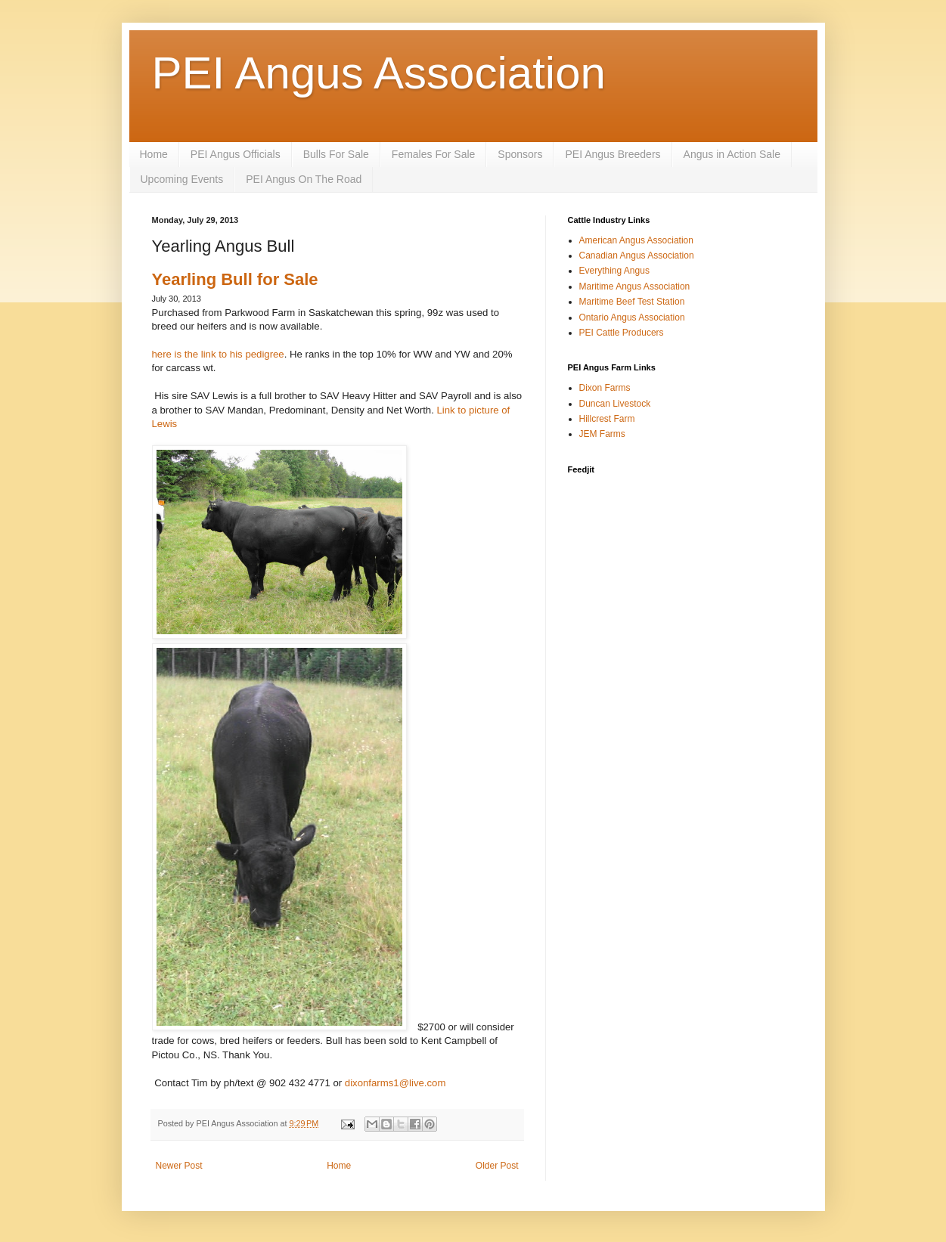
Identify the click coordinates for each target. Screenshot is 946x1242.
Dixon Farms (605, 388)
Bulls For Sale (336, 154)
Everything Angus (614, 270)
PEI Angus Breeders (612, 154)
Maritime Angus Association (634, 286)
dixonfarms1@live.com (395, 1083)
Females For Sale (433, 154)
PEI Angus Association (379, 73)
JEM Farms (602, 434)
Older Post (497, 1165)
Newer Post (179, 1165)
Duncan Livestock (615, 403)
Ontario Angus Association (632, 317)
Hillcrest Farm (607, 418)
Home (154, 154)
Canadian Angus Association (636, 255)
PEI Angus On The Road (303, 179)
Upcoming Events (182, 179)
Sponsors (520, 154)
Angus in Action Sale (732, 154)
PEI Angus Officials (236, 154)
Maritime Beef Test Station (632, 301)
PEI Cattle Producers (621, 332)
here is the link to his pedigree (218, 354)
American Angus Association (636, 240)
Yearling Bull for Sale (235, 279)
